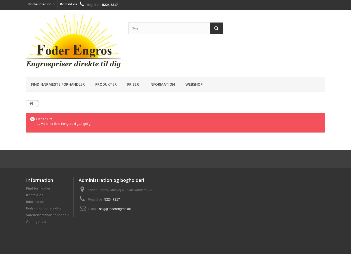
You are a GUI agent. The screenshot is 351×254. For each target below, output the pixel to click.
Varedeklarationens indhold (47, 215)
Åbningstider (36, 222)
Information (162, 84)
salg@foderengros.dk (115, 209)
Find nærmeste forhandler (58, 84)
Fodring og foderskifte (43, 208)
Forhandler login (41, 4)
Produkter (106, 84)
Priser (133, 84)
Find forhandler (38, 188)
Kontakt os (68, 4)
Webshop (194, 84)
